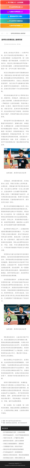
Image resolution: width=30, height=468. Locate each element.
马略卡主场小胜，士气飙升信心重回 (13, 438)
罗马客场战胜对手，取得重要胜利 (12, 452)
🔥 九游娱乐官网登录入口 (15, 11)
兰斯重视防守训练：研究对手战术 (12, 446)
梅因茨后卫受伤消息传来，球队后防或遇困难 (16, 455)
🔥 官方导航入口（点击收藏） (15, 2)
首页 (2, 33)
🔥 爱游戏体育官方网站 (15, 16)
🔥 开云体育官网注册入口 (15, 7)
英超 (7, 33)
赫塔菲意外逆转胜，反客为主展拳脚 (13, 440)
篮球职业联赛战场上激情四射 (18, 33)
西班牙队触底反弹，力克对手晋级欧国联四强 (16, 435)
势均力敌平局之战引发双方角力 (13, 420)
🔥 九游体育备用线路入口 (15, 25)
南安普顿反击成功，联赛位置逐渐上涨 (14, 458)
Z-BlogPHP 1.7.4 (17, 463)
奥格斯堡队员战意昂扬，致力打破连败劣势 (16, 422)
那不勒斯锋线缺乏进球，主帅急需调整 (14, 432)
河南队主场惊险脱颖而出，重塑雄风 (13, 443)
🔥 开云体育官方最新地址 (15, 21)
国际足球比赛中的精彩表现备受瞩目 (13, 449)
